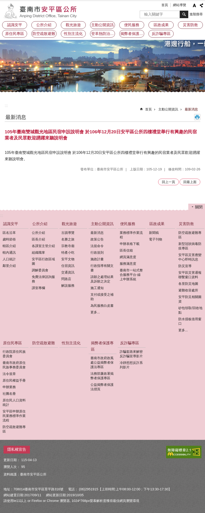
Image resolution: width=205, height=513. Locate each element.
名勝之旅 (67, 239)
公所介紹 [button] (43, 25)
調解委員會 (40, 270)
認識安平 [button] (14, 25)
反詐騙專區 (129, 343)
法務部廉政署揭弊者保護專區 (102, 376)
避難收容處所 (188, 290)
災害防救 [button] (190, 25)
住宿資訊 (67, 266)
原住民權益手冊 (14, 380)
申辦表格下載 (129, 244)
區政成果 (156, 224)
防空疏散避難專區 (189, 235)
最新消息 (191, 109)
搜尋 (143, 13)
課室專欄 (38, 288)
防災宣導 (185, 266)
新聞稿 (154, 233)
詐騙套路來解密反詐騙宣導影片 (131, 354)
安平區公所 (41, 10)
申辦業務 (9, 387)
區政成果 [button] (161, 25)
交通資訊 (67, 272)
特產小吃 (67, 252)
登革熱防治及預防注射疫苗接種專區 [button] (103, 34)
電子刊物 (155, 239)
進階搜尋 (196, 14)
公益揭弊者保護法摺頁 (102, 387)
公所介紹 (39, 224)
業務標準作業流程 (131, 235)
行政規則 (97, 252)
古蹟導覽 (67, 233)
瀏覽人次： (12, 467)
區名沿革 (9, 233)
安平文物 (67, 259)
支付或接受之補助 (102, 297)
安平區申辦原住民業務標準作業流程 (14, 415)
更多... (95, 312)
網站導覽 (179, 5)
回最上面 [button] (190, 182)
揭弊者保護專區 (102, 346)
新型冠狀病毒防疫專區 (189, 246)
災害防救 (186, 224)
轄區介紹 (9, 246)
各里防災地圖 (188, 284)
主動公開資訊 (168, 109)
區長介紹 (38, 239)
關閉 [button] (199, 207)
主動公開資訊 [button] (102, 25)
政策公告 (97, 239)
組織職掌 (38, 252)
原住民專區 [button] (14, 34)
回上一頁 (168, 182)
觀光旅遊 (69, 224)
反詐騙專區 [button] (161, 34)
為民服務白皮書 (102, 305)
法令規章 (9, 374)
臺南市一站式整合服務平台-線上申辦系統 (131, 274)
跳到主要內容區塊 (2, 2)
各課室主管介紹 (43, 246)
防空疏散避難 (44, 34)
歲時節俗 (9, 239)
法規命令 (97, 246)
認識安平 (10, 224)
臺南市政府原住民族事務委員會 (14, 365)
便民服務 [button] (131, 25)
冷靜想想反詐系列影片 (131, 365)
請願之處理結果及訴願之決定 (102, 279)
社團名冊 (9, 393)
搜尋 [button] (184, 14)
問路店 (66, 279)
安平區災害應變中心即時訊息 (189, 257)
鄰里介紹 (9, 266)
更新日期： (12, 460)
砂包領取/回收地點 (190, 310)
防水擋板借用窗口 (189, 321)
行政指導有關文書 (102, 268)
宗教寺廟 (67, 246)
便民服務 (127, 224)
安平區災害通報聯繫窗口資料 (189, 275)
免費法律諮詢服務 (43, 279)
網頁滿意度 (128, 257)
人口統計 (9, 259)
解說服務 (67, 285)
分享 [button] (201, 5)
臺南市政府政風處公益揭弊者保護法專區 (102, 362)
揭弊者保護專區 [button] (132, 34)
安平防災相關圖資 (189, 299)
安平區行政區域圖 (43, 261)
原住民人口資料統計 (14, 402)
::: (6, 106)
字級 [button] (194, 5)
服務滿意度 (128, 263)
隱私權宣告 (16, 449)
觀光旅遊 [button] (73, 25)
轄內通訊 (9, 252)
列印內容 (197, 117)
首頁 (164, 5)
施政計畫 (97, 259)
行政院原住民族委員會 (14, 354)
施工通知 (97, 288)
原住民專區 (12, 343)
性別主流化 (73, 34)
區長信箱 (126, 250)
